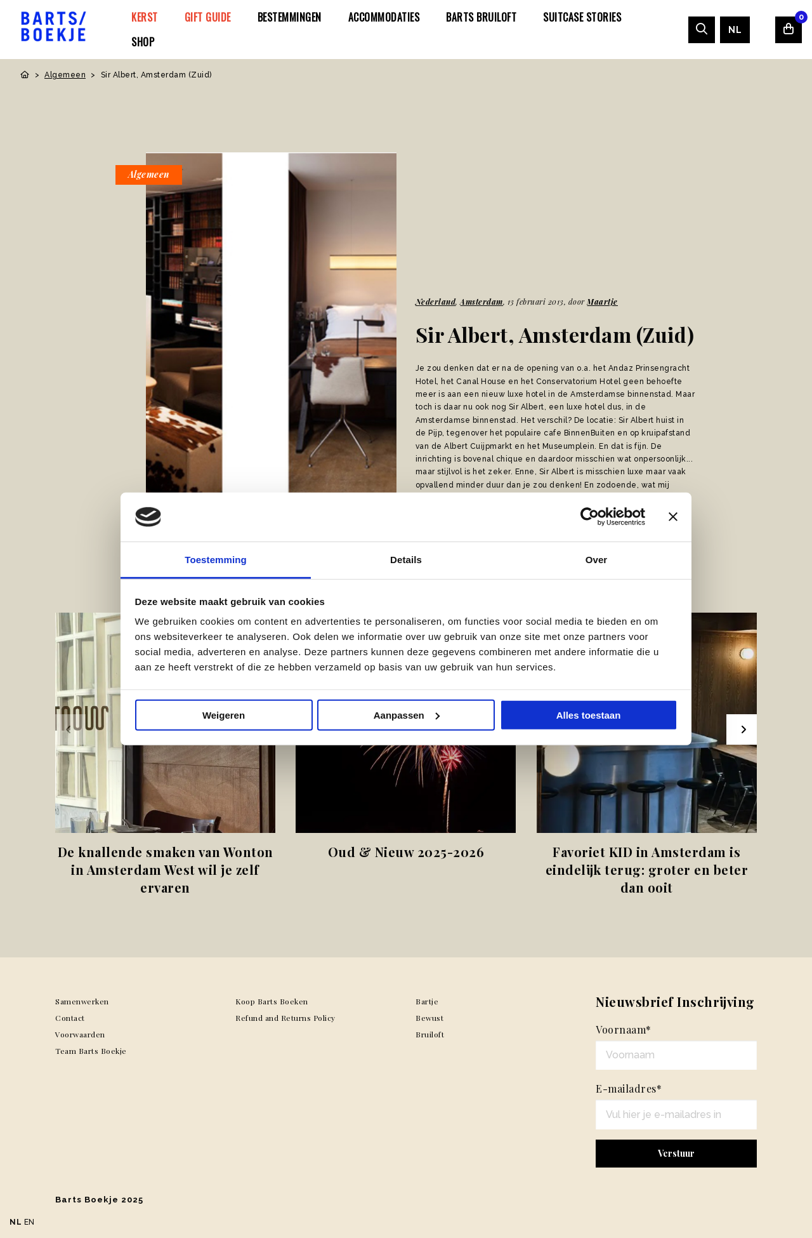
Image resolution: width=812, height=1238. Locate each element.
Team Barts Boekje (91, 1051)
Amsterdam (481, 301)
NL (735, 30)
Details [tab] (406, 559)
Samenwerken (82, 1001)
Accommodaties (384, 17)
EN (29, 1222)
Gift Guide (208, 17)
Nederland (436, 301)
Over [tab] (597, 559)
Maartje (602, 301)
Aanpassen (407, 715)
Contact (70, 1018)
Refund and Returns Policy (285, 1018)
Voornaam (624, 1029)
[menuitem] (144, 17)
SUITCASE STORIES (582, 17)
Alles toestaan (588, 715)
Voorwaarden (80, 1034)
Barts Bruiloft (481, 17)
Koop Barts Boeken (271, 1001)
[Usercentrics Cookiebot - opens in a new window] (589, 516)
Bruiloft (430, 1034)
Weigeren (223, 715)
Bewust (429, 1018)
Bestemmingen (290, 17)
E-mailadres (629, 1088)
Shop (142, 42)
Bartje (427, 1001)
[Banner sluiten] (673, 516)
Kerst (144, 17)
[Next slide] (741, 729)
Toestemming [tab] (216, 559)
